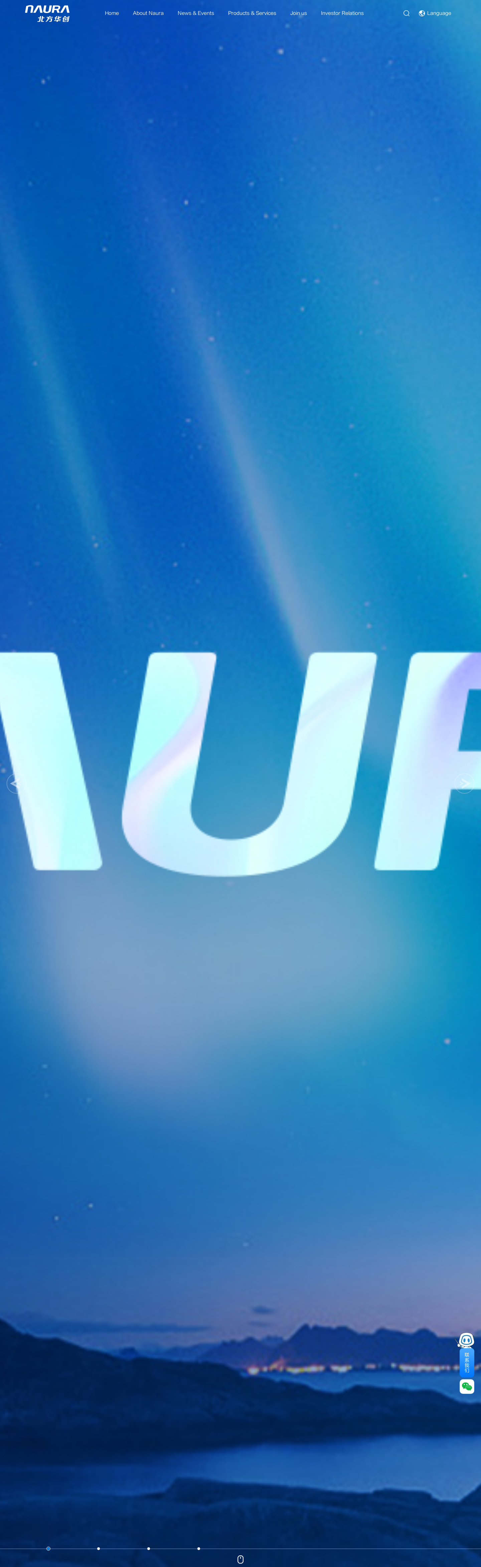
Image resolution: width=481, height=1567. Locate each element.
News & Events (196, 13)
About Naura (148, 13)
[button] (17, 783)
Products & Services (252, 13)
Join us (298, 13)
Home (112, 13)
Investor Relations (342, 13)
